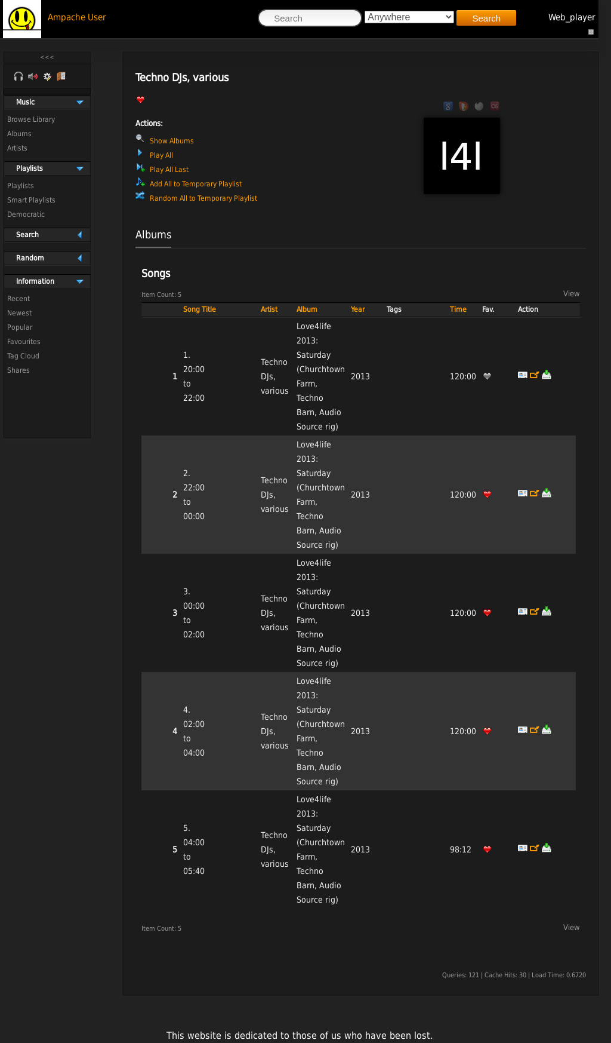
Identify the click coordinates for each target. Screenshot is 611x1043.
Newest (19, 313)
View (571, 293)
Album (307, 309)
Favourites (24, 342)
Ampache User (77, 17)
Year (358, 309)
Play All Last (169, 169)
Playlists (20, 186)
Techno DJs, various (275, 376)
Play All (161, 155)
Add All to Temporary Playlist (196, 184)
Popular (19, 327)
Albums (19, 134)
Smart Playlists (31, 200)
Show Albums (172, 141)
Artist (269, 309)
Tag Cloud (23, 356)
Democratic (26, 214)
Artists (17, 148)
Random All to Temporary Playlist (203, 198)
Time (458, 309)
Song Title (199, 309)
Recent (18, 299)
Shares (18, 370)
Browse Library (31, 119)
